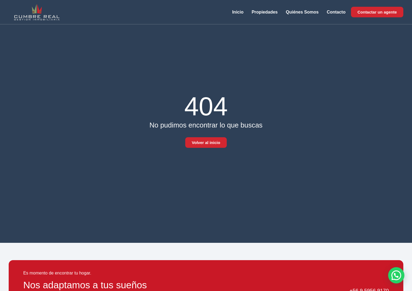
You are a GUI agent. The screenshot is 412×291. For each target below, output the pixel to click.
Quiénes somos (302, 12)
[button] (396, 275)
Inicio (238, 12)
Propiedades (265, 12)
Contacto (336, 12)
